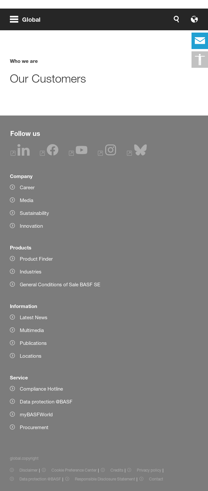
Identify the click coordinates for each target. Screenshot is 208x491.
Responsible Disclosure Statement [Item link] (105, 479)
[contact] (200, 41)
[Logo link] (177, 19)
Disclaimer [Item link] (28, 470)
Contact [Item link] (156, 479)
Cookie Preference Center (74, 470)
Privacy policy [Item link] (149, 470)
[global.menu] (28, 19)
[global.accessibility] (200, 59)
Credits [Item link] (116, 470)
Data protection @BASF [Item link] (40, 479)
